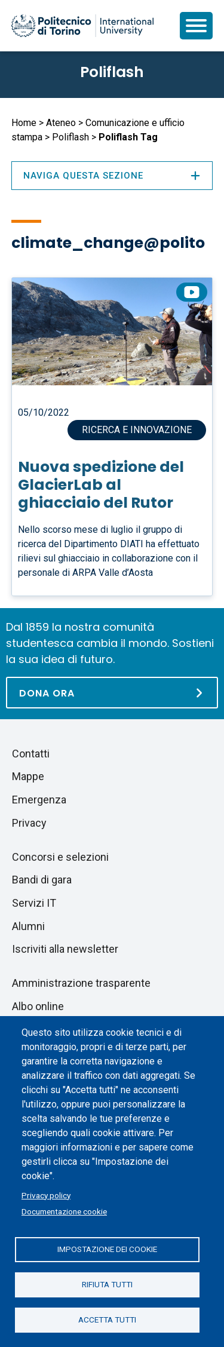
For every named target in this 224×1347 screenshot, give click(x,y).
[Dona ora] (112, 692)
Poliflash (112, 72)
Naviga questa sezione (112, 175)
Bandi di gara (42, 879)
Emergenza (39, 799)
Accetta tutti (107, 1319)
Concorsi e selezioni (60, 857)
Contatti (31, 753)
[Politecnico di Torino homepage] (82, 25)
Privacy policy (46, 1195)
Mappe (28, 776)
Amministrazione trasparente (81, 983)
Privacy (29, 823)
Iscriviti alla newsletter (65, 949)
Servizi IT (34, 903)
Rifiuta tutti (107, 1284)
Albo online (38, 1006)
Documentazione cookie (64, 1211)
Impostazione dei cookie (107, 1249)
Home (23, 122)
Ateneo (61, 122)
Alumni (28, 926)
